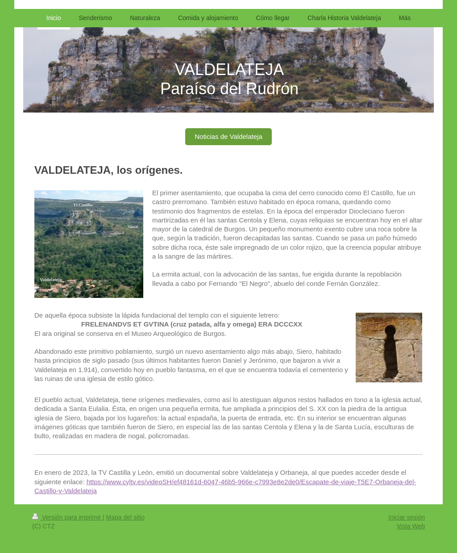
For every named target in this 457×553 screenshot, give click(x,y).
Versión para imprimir (67, 517)
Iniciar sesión (406, 517)
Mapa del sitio (125, 517)
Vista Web (411, 526)
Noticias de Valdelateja (228, 136)
